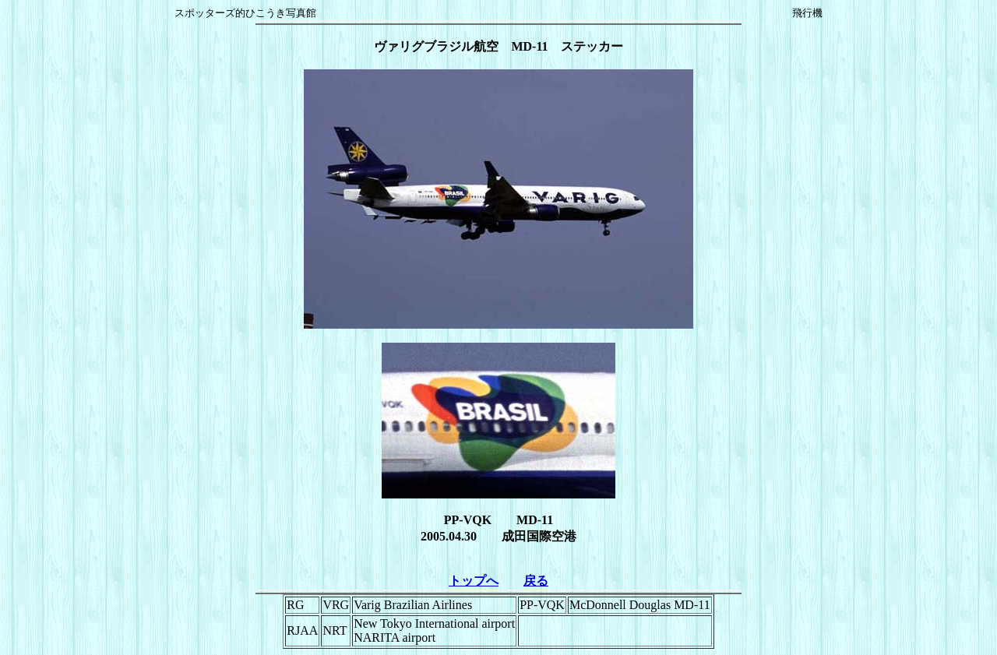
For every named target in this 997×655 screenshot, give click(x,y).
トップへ (473, 580)
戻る (535, 580)
